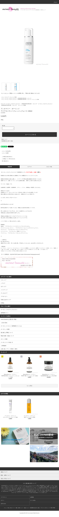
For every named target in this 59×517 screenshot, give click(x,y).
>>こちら (14, 197)
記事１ (38, 172)
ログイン (2, 500)
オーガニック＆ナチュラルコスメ (11, 98)
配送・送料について (19, 507)
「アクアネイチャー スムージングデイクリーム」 (17, 229)
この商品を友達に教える (6, 156)
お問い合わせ (3, 503)
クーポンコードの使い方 (7, 342)
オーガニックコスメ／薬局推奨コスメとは (11, 326)
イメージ (29, 166)
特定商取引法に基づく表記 (7, 141)
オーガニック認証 (5, 329)
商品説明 (10, 166)
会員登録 (32, 497)
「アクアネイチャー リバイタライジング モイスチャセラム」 (18, 226)
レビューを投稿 (4, 153)
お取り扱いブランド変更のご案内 (9, 349)
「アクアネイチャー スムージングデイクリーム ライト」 (27, 228)
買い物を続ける (4, 161)
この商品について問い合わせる (7, 158)
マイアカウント (4, 497)
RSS (51, 507)
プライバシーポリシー (44, 507)
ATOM (54, 507)
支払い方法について (11, 507)
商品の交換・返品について (7, 335)
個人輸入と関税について (7, 332)
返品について (4, 139)
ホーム (3, 97)
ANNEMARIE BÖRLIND (22, 98)
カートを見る (32, 500)
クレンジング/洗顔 (13, 97)
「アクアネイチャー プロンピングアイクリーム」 (17, 233)
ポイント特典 (4, 339)
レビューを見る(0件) (5, 151)
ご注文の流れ (4, 322)
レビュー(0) (49, 166)
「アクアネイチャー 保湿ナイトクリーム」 (17, 231)
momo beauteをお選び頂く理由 (8, 319)
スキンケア (7, 97)
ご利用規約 (3, 345)
